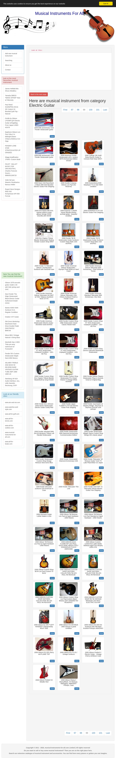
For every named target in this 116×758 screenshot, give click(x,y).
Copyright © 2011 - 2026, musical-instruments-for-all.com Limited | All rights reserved (58, 748)
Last (105, 110)
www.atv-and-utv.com (12, 402)
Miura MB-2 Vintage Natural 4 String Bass (12, 336)
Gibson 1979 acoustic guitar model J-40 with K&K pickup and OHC (12, 286)
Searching (8, 60)
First (65, 110)
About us (8, 65)
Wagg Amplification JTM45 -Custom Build (12, 158)
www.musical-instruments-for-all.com (10, 435)
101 (97, 110)
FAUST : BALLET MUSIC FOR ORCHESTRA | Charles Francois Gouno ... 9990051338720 (11, 169)
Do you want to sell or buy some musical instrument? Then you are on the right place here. (58, 750)
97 (72, 110)
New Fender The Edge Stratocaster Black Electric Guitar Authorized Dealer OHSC (12, 298)
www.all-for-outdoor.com (9, 427)
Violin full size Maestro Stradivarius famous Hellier (12, 182)
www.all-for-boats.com (9, 443)
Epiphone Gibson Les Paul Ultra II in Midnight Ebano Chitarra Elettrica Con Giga (12, 136)
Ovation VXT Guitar (12, 317)
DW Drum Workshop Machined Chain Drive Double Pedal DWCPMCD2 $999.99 (12, 326)
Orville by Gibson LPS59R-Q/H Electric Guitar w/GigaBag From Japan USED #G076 (12, 122)
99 (84, 110)
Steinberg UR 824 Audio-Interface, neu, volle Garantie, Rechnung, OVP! (12, 382)
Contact (7, 70)
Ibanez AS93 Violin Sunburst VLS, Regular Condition (11, 310)
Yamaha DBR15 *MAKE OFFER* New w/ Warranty (12, 98)
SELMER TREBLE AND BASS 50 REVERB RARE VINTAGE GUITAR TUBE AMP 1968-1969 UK (11, 368)
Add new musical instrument (11, 55)
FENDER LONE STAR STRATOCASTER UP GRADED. (12, 149)
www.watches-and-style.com (11, 408)
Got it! (105, 3)
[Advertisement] (12, 237)
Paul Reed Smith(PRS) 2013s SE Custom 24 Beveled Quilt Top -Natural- (11, 109)
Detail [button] (52, 136)
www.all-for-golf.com (12, 414)
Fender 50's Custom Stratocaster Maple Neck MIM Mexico (12, 356)
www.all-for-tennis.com (9, 420)
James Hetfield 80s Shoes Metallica (11, 90)
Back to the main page (38, 94)
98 (78, 110)
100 (90, 110)
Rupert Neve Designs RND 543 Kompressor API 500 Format (12, 192)
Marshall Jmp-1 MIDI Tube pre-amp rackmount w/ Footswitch (12, 345)
